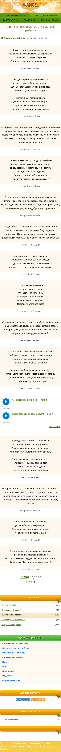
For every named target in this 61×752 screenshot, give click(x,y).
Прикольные (8, 671)
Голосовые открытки (43, 1)
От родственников (11, 680)
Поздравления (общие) (11, 624)
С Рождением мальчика (13, 653)
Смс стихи (56, 1)
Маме (5, 666)
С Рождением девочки (13, 657)
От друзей (7, 676)
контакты (4, 748)
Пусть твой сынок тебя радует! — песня (32, 414)
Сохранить (24, 700)
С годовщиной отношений (13, 620)
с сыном (31, 38)
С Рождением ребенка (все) (15, 643)
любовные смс (10, 20)
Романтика (17, 1)
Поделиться (39, 700)
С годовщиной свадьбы (11, 610)
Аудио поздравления (30, 637)
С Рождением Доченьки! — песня (29, 399)
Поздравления (6, 1)
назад (24, 577)
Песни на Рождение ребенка (15, 648)
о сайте (39, 746)
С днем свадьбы (8, 605)
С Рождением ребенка (11, 719)
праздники (29, 20)
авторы (49, 746)
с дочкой (43, 38)
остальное (54, 426)
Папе (4, 662)
